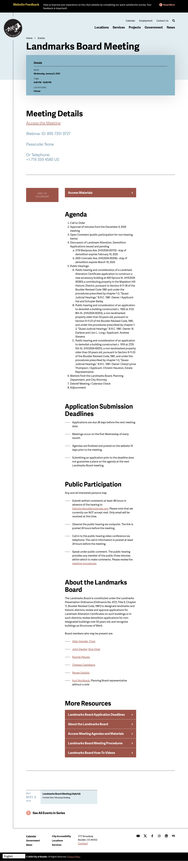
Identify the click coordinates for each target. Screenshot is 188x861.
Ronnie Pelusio (81, 657)
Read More (169, 4)
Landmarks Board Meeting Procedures (95, 743)
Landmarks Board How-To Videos (91, 752)
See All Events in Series (49, 813)
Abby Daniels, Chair (83, 641)
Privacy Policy (73, 856)
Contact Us (162, 20)
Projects (135, 27)
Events (41, 38)
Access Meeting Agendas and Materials (96, 733)
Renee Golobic (81, 672)
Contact (83, 843)
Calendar (130, 20)
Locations (102, 27)
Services (119, 27)
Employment (145, 20)
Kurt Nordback (81, 680)
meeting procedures (84, 563)
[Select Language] (14, 856)
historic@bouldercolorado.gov (90, 508)
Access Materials (80, 192)
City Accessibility (61, 836)
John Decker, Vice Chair (86, 649)
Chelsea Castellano (83, 665)
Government (154, 27)
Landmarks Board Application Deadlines (96, 714)
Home (29, 38)
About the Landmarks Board (88, 724)
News (171, 27)
